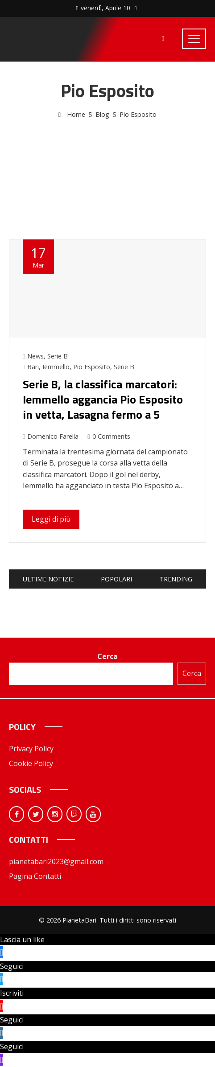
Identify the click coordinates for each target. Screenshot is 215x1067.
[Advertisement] (107, 169)
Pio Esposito (91, 367)
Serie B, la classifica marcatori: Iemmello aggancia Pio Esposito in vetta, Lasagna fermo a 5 (103, 399)
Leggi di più (51, 519)
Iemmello (56, 367)
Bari (33, 367)
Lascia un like (22, 939)
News (35, 356)
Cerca (107, 656)
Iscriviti (12, 993)
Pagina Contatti (35, 876)
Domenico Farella (51, 436)
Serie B (57, 356)
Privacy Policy (31, 749)
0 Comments (108, 436)
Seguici (12, 966)
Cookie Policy (31, 763)
